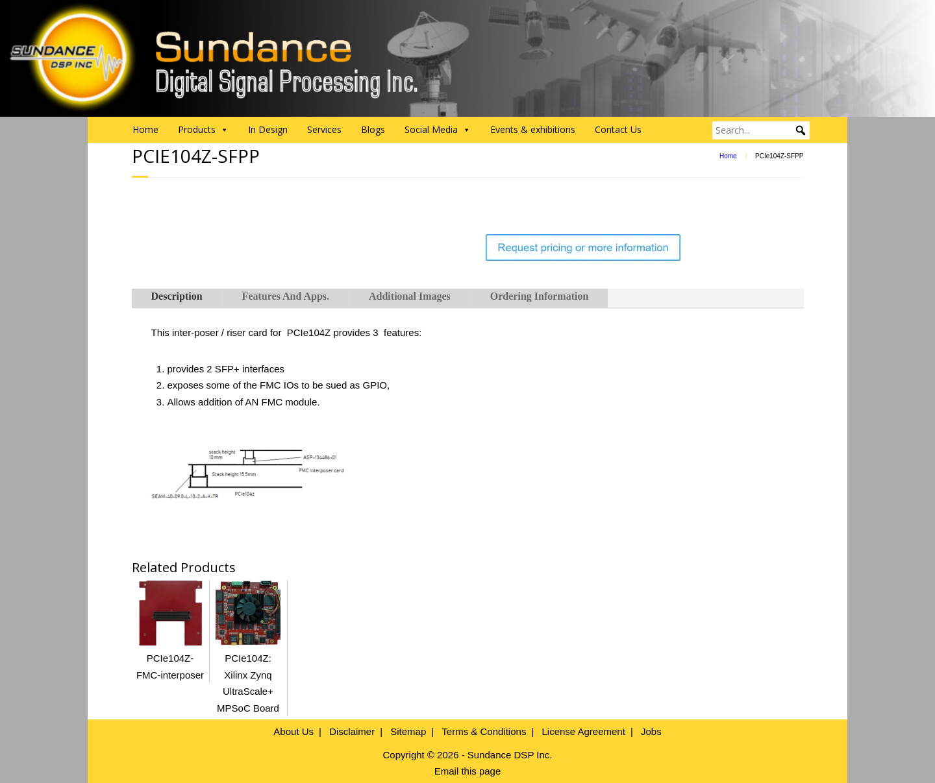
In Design (268, 129)
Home (145, 129)
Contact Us (618, 129)
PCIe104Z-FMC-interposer (170, 658)
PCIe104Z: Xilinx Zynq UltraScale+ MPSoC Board (248, 675)
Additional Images (410, 296)
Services (324, 129)
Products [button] (203, 130)
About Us (293, 731)
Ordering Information (539, 296)
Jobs (651, 731)
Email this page (467, 771)
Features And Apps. (285, 296)
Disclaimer (352, 731)
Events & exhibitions (532, 129)
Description (177, 296)
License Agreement (583, 731)
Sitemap (408, 731)
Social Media (438, 130)
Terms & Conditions (484, 731)
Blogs (373, 129)
